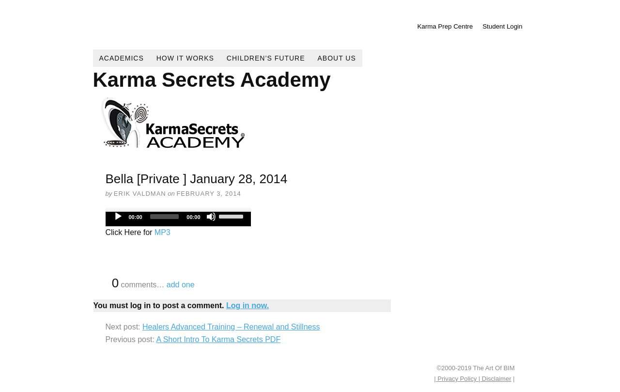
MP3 (162, 232)
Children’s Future (266, 58)
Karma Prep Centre (445, 26)
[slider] (164, 216)
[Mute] (211, 216)
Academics (121, 58)
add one (181, 285)
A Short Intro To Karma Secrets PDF (218, 339)
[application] (178, 219)
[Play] (118, 216)
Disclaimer (495, 378)
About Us (337, 58)
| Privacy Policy (456, 378)
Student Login (502, 26)
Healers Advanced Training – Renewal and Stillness (231, 327)
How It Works (185, 58)
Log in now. (247, 305)
